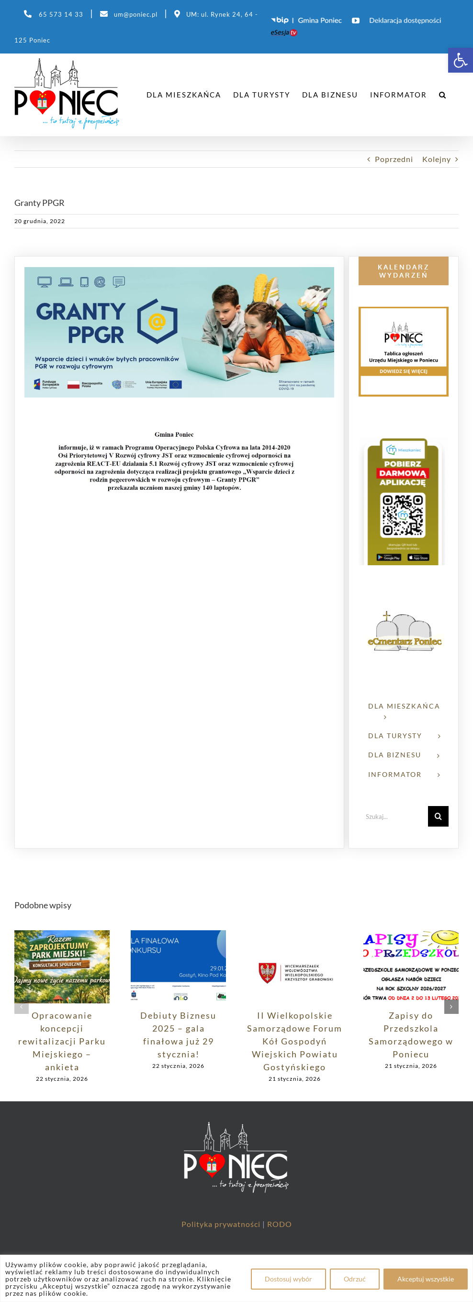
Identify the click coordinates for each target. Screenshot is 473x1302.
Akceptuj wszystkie (425, 1279)
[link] (460, 60)
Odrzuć (355, 1279)
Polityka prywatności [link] (221, 1223)
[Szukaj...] (393, 816)
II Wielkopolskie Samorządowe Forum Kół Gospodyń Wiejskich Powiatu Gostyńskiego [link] (294, 1041)
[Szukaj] (438, 816)
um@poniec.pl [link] (136, 14)
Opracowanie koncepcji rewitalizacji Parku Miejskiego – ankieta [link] (62, 1041)
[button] (21, 1007)
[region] (236, 1278)
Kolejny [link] (436, 158)
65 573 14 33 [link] (61, 14)
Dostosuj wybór (288, 1279)
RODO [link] (279, 1223)
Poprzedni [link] (394, 158)
